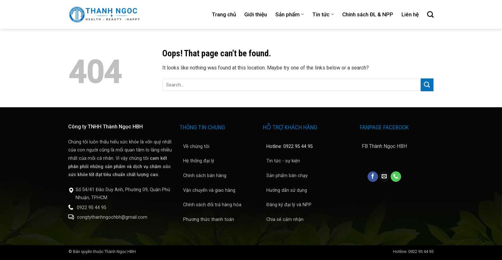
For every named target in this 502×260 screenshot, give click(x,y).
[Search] (430, 14)
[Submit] (427, 84)
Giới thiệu (255, 14)
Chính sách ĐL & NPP (367, 14)
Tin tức (323, 14)
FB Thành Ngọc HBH (384, 146)
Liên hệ (410, 14)
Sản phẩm (289, 14)
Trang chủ (224, 14)
